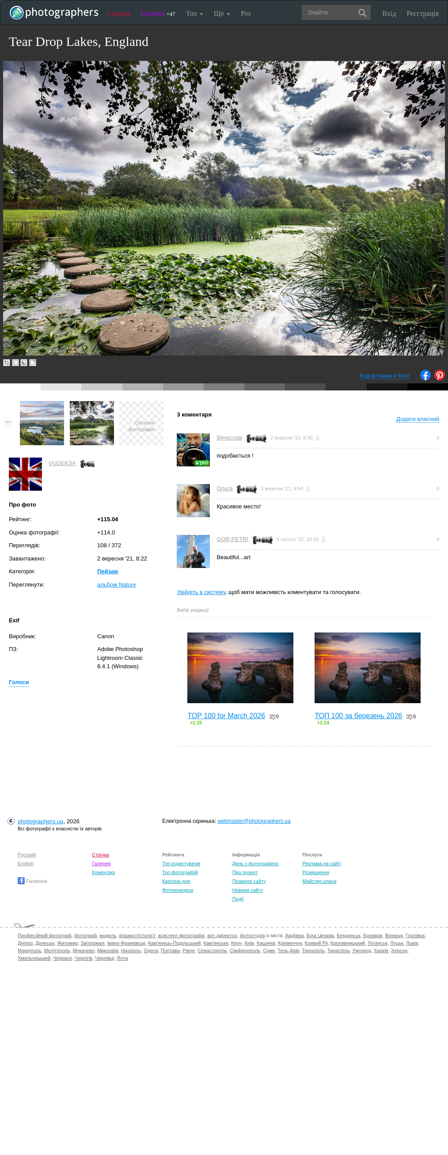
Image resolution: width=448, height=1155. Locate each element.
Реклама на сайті (321, 863)
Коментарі (103, 872)
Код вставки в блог (385, 375)
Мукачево (84, 950)
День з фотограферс (255, 863)
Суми (269, 950)
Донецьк (44, 943)
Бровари (373, 935)
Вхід (389, 13)
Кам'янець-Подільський (174, 943)
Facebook (32, 881)
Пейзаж (107, 571)
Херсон (399, 950)
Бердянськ (349, 935)
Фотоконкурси (177, 890)
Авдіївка (294, 935)
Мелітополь (57, 950)
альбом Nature (116, 584)
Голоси (19, 682)
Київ (249, 943)
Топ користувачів (181, 863)
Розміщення (315, 872)
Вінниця (394, 935)
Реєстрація (423, 13)
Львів (412, 943)
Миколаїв (107, 950)
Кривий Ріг (316, 943)
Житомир (67, 943)
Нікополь (131, 950)
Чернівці (104, 958)
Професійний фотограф (45, 935)
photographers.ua (40, 821)
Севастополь (212, 950)
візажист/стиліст (137, 935)
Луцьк (396, 943)
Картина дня (176, 881)
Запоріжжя (92, 943)
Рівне (188, 950)
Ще (222, 13)
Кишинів (266, 943)
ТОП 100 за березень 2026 (358, 716)
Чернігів (83, 958)
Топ (194, 13)
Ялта (122, 958)
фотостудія (252, 935)
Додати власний (417, 419)
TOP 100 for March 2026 (226, 716)
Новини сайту (247, 890)
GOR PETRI (232, 539)
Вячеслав (229, 437)
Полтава (170, 950)
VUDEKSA (62, 463)
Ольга (224, 488)
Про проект (245, 872)
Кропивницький (347, 943)
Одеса (151, 950)
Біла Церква (320, 935)
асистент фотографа (181, 935)
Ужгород (362, 950)
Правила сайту (249, 881)
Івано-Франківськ (126, 943)
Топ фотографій (180, 872)
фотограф (85, 935)
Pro (246, 13)
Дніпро (25, 943)
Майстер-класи (319, 881)
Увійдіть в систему (201, 592)
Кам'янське (216, 943)
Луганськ (377, 943)
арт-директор (222, 935)
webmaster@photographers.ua (253, 821)
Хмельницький (34, 958)
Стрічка (118, 13)
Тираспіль (338, 950)
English (26, 863)
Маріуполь (29, 950)
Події (238, 898)
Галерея (158, 13)
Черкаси (62, 958)
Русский (27, 854)
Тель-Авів (288, 950)
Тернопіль (313, 950)
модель (108, 935)
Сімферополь (245, 950)
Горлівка (415, 935)
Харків (381, 950)
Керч (236, 943)
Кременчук (290, 943)
